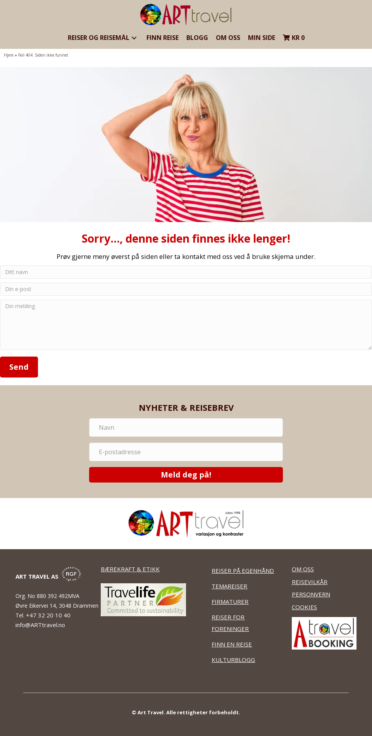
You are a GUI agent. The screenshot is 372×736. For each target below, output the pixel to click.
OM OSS (303, 569)
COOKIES (304, 607)
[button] (134, 37)
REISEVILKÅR (309, 582)
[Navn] (186, 427)
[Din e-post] (186, 289)
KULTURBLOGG (233, 660)
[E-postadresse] (186, 452)
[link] (103, 38)
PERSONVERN (311, 594)
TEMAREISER (229, 586)
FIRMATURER (230, 601)
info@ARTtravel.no (40, 625)
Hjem (9, 55)
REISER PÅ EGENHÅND (243, 570)
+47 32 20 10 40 (49, 615)
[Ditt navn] (186, 272)
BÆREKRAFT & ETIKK (130, 569)
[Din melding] (186, 325)
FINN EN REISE (232, 644)
